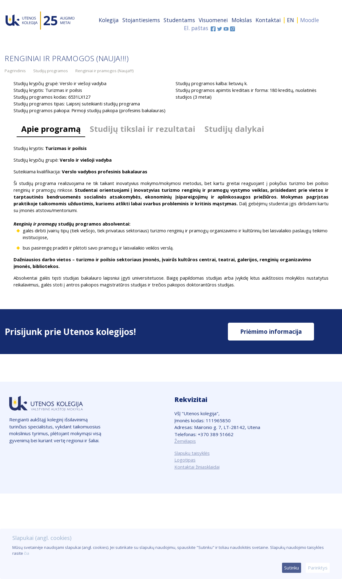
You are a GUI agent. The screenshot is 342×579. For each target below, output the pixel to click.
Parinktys (318, 568)
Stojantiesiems (141, 20)
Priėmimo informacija (271, 331)
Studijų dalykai (234, 129)
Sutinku (291, 568)
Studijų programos (50, 70)
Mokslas (242, 20)
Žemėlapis (185, 441)
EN (290, 20)
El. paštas (196, 28)
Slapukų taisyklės (192, 453)
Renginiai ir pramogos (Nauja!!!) (104, 70)
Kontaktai (268, 20)
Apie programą (51, 129)
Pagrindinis (15, 70)
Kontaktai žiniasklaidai (197, 467)
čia (26, 553)
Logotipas (185, 460)
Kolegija (109, 20)
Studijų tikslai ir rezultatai (142, 129)
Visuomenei (213, 20)
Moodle (309, 20)
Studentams (179, 20)
